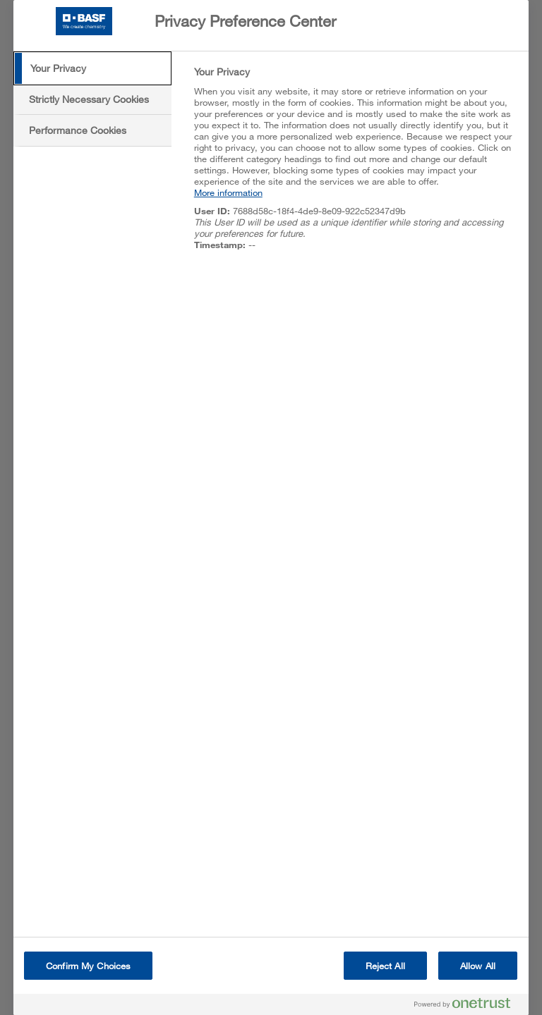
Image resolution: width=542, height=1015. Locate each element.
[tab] (92, 68)
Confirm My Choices (88, 965)
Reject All (385, 965)
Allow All (477, 965)
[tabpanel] (355, 166)
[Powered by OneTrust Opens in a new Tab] (468, 1006)
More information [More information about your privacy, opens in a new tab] (228, 192)
